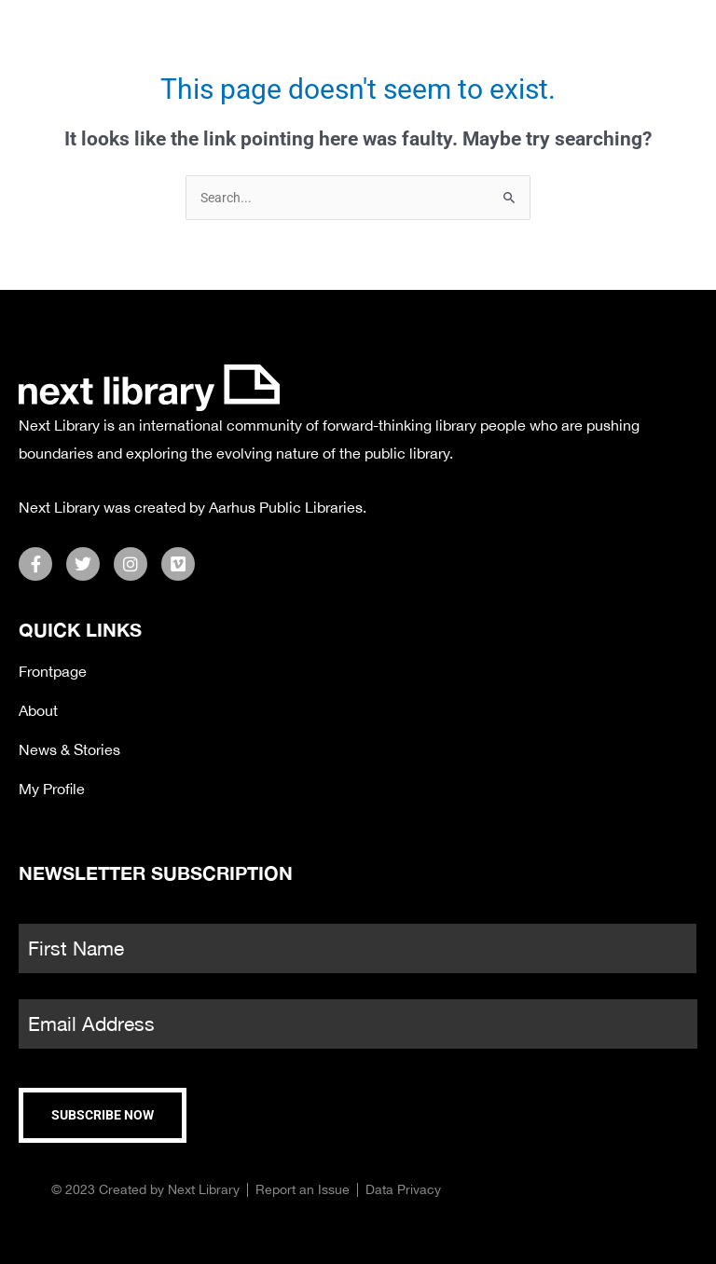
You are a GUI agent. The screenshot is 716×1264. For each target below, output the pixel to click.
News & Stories (69, 749)
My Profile (52, 788)
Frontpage (53, 671)
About (38, 710)
